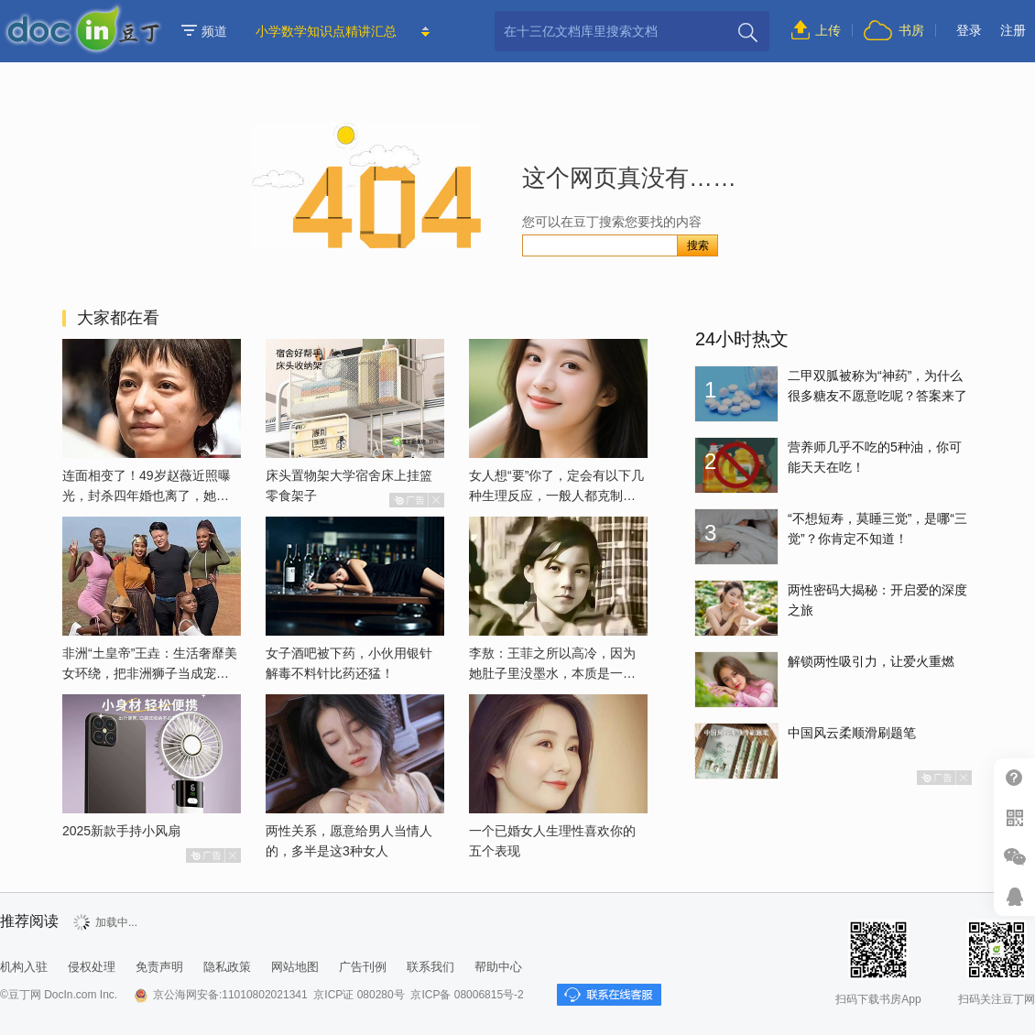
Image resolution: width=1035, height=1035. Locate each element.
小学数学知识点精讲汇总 (326, 31)
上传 (828, 30)
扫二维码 (1014, 817)
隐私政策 (227, 967)
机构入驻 (24, 967)
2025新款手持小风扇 (121, 830)
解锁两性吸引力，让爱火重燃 (871, 661)
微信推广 (1014, 857)
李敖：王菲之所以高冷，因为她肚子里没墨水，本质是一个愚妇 (552, 673)
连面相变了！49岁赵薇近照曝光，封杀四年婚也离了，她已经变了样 (146, 495)
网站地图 (295, 967)
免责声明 (159, 967)
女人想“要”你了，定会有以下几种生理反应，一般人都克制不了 (556, 495)
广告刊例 (363, 967)
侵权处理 (91, 967)
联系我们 (430, 967)
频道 (204, 31)
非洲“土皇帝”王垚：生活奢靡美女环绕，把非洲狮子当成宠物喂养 (149, 673)
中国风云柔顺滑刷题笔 (852, 732)
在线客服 (1014, 896)
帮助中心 (1014, 778)
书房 (911, 30)
